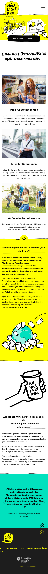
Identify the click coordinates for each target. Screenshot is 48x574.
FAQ (22, 548)
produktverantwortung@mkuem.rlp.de (18, 464)
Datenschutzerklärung (37, 548)
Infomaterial (11, 548)
